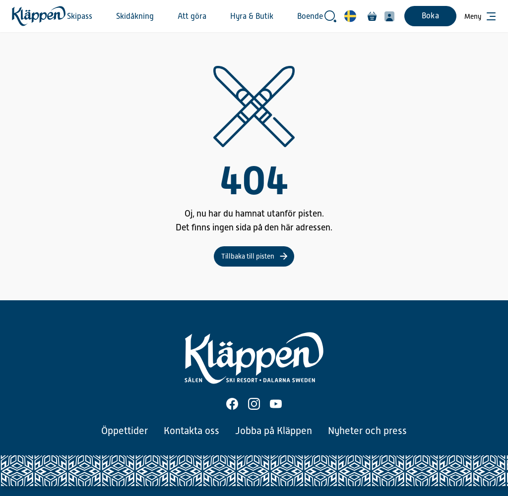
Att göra (192, 16)
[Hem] (38, 16)
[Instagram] (254, 404)
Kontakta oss (191, 430)
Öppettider (124, 430)
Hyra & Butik (251, 16)
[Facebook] (232, 404)
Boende (310, 16)
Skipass (79, 16)
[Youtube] (276, 404)
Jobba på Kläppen (273, 430)
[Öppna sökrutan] (330, 16)
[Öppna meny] (480, 16)
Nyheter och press (367, 430)
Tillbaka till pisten (247, 256)
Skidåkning (135, 16)
